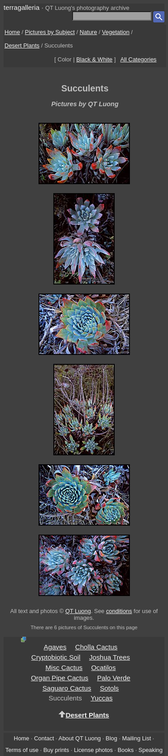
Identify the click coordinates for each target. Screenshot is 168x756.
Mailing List (136, 738)
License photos (93, 750)
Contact (44, 738)
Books (125, 750)
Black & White (94, 59)
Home (12, 32)
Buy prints (56, 750)
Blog (111, 738)
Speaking (150, 750)
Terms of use (22, 750)
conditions (119, 611)
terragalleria (21, 7)
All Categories (138, 59)
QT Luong (78, 611)
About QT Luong (80, 738)
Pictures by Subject (50, 32)
